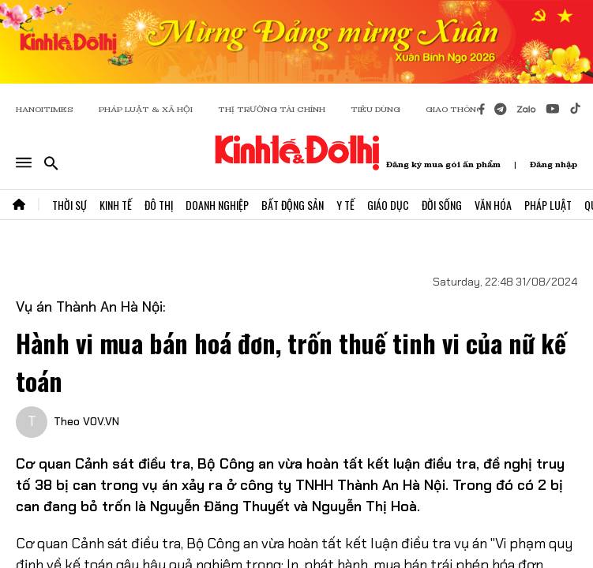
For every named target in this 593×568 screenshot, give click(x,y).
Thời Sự (69, 204)
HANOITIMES (44, 109)
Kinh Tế (115, 204)
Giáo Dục (388, 204)
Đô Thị (158, 204)
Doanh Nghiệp (217, 204)
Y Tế (345, 204)
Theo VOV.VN (86, 421)
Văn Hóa (493, 204)
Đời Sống (442, 204)
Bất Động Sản (292, 204)
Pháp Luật (548, 204)
